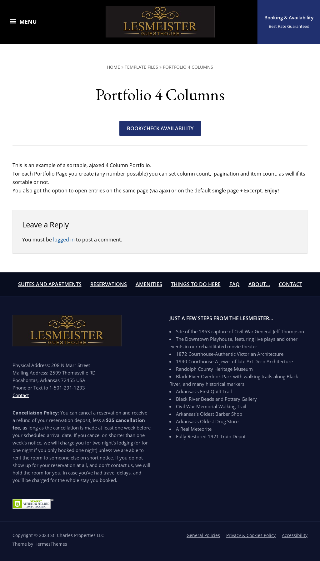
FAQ (234, 284)
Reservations (108, 284)
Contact (290, 284)
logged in (64, 239)
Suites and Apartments (50, 284)
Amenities (149, 284)
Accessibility (295, 535)
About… (259, 284)
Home (113, 67)
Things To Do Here (196, 284)
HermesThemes (50, 544)
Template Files (141, 67)
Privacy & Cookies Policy (251, 535)
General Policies (203, 535)
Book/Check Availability (160, 128)
